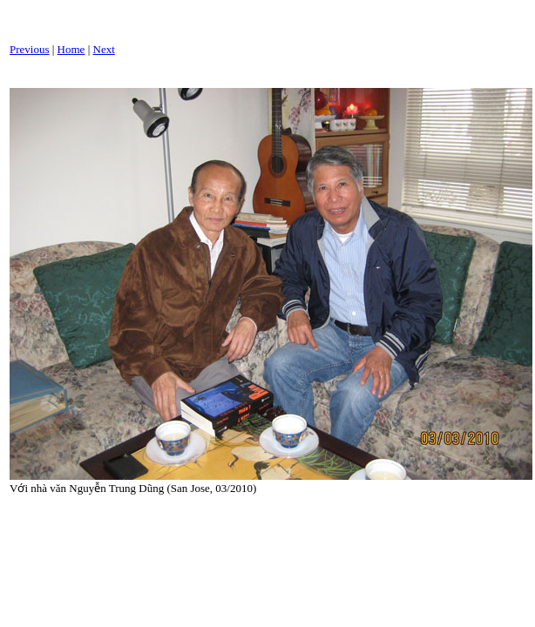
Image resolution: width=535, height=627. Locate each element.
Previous (30, 49)
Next (104, 49)
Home (71, 49)
